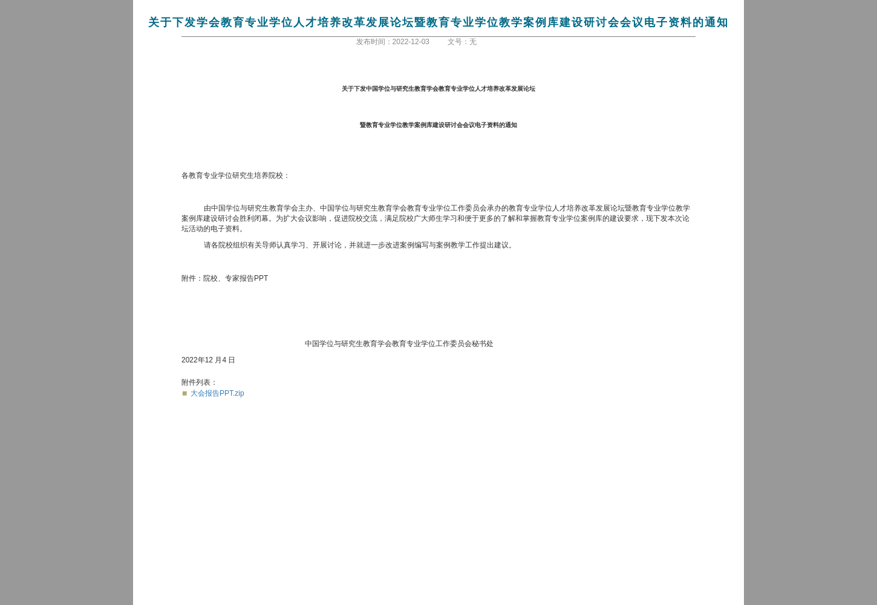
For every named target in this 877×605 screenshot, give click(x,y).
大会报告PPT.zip (217, 393)
